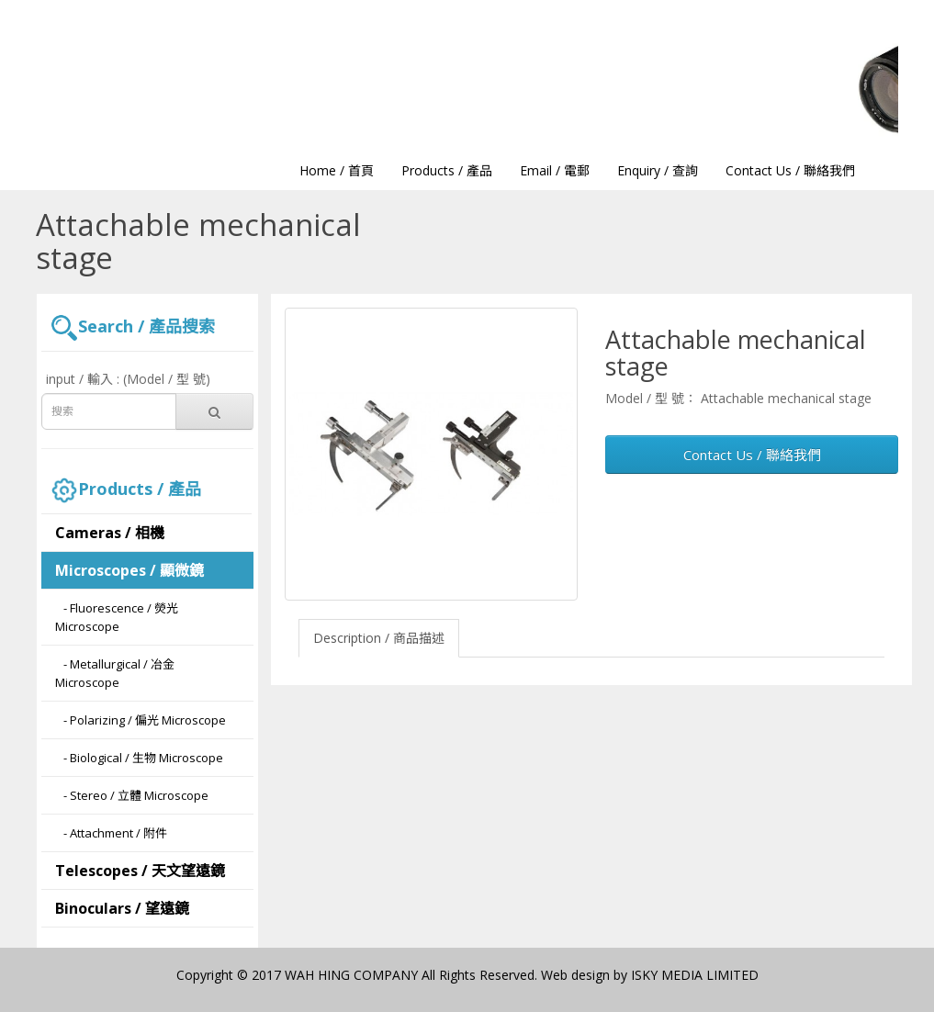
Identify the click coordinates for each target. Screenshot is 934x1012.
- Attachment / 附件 (111, 833)
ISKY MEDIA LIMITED (695, 975)
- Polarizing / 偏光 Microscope (140, 720)
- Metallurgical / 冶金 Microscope (114, 673)
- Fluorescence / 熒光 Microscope (116, 617)
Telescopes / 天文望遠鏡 (140, 870)
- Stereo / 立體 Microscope (131, 795)
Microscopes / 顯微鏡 (129, 570)
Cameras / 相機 (109, 533)
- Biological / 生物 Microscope (139, 757)
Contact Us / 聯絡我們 (752, 454)
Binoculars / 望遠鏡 (122, 908)
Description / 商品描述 (378, 638)
